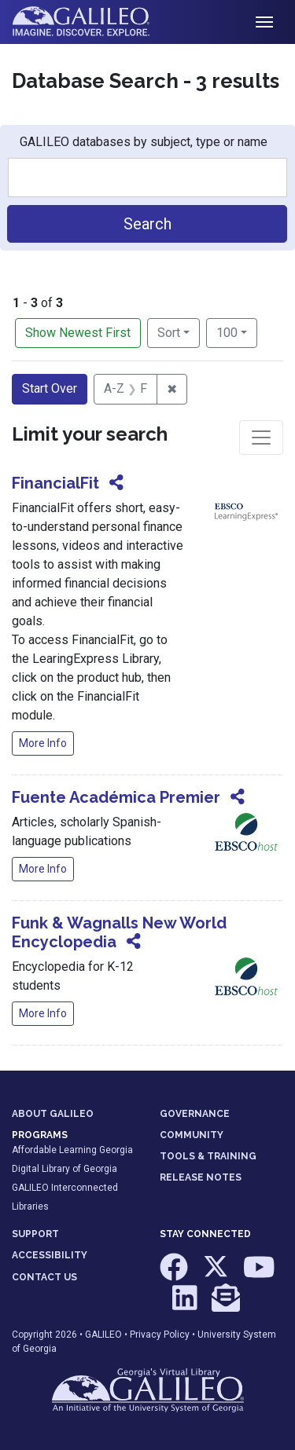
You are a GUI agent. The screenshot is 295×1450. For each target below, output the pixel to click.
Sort (168, 332)
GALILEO (103, 1334)
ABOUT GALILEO (53, 1113)
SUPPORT (35, 1233)
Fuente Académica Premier (116, 797)
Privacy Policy (160, 1334)
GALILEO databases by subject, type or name (143, 141)
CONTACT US (44, 1277)
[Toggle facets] (261, 437)
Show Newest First (78, 332)
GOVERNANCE (195, 1113)
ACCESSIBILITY (49, 1255)
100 (236, 331)
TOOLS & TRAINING (208, 1156)
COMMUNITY (191, 1135)
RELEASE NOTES (201, 1177)
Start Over (49, 388)
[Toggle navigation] (264, 22)
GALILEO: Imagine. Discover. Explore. (93, 22)
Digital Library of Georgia (64, 1168)
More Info (43, 743)
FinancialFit (55, 483)
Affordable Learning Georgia (72, 1149)
